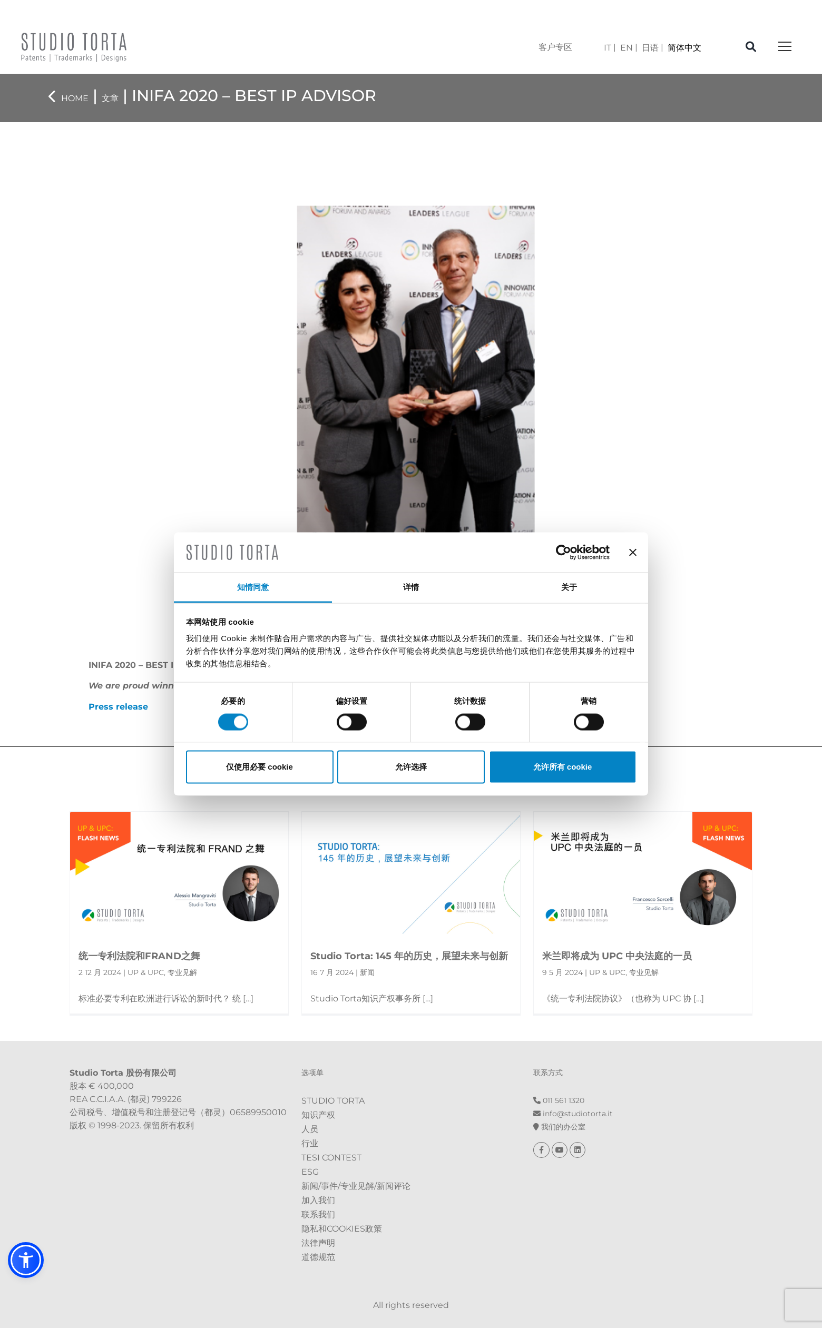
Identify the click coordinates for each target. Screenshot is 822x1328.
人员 (309, 1129)
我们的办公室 (559, 1127)
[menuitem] (610, 47)
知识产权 (318, 1115)
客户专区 (555, 47)
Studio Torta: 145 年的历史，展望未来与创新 (409, 956)
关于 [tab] (569, 587)
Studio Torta (333, 1101)
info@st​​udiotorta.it (573, 1113)
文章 (110, 98)
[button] (26, 1260)
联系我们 (318, 1214)
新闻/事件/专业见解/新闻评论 (355, 1186)
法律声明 (318, 1243)
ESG (310, 1172)
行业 (309, 1143)
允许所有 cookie (562, 766)
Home (75, 98)
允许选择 (411, 766)
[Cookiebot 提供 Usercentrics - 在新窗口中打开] (563, 552)
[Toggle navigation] (785, 47)
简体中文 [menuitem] (684, 48)
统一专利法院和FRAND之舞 (139, 956)
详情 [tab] (411, 587)
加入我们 (318, 1200)
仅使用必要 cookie (259, 766)
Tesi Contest (331, 1158)
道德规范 (318, 1257)
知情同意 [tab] (253, 587)
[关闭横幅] (633, 552)
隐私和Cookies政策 (341, 1229)
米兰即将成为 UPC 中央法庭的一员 (617, 956)
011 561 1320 (558, 1100)
